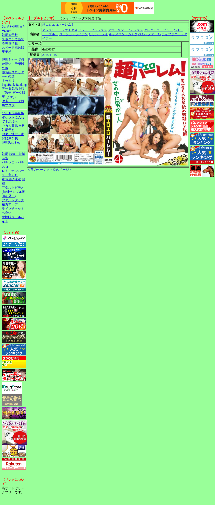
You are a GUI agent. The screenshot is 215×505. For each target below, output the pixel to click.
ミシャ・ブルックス (92, 30)
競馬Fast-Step (11, 142)
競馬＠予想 (10, 35)
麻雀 (5, 158)
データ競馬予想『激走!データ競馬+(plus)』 (13, 93)
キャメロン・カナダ (123, 34)
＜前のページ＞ (38, 169)
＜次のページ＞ (61, 169)
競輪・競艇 (17, 154)
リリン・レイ (98, 34)
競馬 (5, 154)
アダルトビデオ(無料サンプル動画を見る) (13, 192)
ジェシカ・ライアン (73, 34)
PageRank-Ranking (14, 84)
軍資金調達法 (11, 179)
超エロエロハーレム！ (58, 24)
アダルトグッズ (13, 200)
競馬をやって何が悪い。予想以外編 (13, 64)
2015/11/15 (49, 54)
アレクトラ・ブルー (158, 30)
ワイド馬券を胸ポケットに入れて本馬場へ (13, 117)
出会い (6, 213)
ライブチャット (13, 208)
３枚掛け (8, 80)
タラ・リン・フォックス (125, 30)
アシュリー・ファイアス (59, 30)
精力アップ (10, 204)
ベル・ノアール (149, 34)
